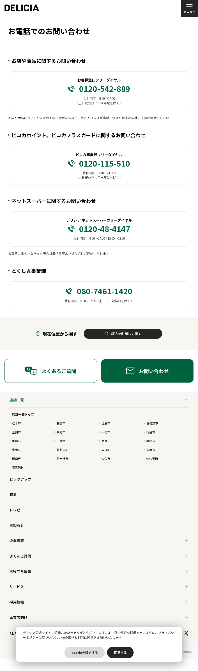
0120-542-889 (99, 89)
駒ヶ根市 (61, 458)
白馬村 (59, 441)
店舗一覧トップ (21, 414)
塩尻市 (104, 423)
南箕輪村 (16, 467)
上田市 (15, 432)
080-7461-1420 (99, 291)
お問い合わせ (147, 370)
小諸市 (15, 450)
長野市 (59, 423)
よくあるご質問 (50, 371)
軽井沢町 (61, 450)
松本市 (15, 423)
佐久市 (104, 458)
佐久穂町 (151, 458)
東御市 (15, 441)
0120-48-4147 (99, 229)
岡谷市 (149, 432)
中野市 (59, 432)
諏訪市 (149, 441)
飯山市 (15, 458)
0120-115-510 (99, 163)
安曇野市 (151, 423)
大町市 (104, 432)
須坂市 (149, 450)
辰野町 (104, 450)
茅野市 (104, 441)
